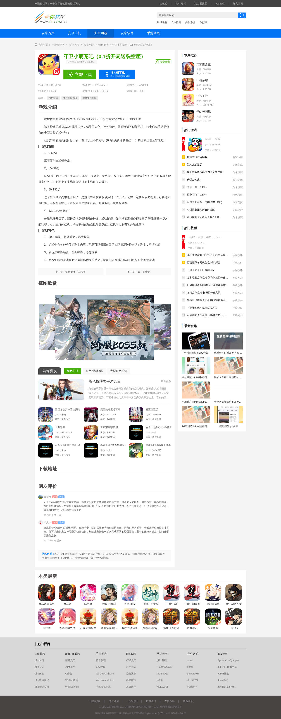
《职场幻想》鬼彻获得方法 (202, 307)
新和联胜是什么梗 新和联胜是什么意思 (208, 277)
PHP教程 (162, 22)
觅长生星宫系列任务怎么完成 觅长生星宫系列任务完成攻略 (220, 255)
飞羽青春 (60, 427)
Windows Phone (105, 673)
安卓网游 (100, 33)
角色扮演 (103, 44)
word (189, 660)
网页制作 (162, 653)
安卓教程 (101, 660)
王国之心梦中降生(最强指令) (67, 409)
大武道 (47, 628)
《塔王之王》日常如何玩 (201, 270)
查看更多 (166, 381)
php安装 (39, 673)
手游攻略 (238, 255)
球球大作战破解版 (197, 157)
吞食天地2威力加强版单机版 (158, 427)
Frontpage (162, 673)
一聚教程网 (58, 44)
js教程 (160, 680)
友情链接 (170, 701)
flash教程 (181, 3)
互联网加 (199, 248)
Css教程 (176, 22)
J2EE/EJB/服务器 (227, 667)
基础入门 (70, 660)
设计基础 (162, 660)
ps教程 (163, 3)
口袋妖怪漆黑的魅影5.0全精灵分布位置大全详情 (214, 285)
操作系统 (190, 22)
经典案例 (131, 673)
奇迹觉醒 (213, 628)
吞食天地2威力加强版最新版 (112, 445)
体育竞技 (238, 202)
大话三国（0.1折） (197, 187)
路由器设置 (200, 3)
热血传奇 (192, 628)
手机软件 (238, 262)
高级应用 (131, 686)
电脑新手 (192, 686)
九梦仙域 (129, 603)
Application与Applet (228, 660)
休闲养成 (238, 164)
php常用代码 (42, 680)
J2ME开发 (223, 673)
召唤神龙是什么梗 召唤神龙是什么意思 (208, 315)
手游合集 (153, 33)
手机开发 (101, 653)
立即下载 (83, 74)
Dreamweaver (164, 667)
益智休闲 (238, 157)
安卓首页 (48, 33)
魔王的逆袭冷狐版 (110, 409)
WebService (72, 686)
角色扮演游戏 (70, 98)
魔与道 (67, 603)
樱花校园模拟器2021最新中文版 (205, 172)
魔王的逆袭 (152, 409)
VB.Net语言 (71, 680)
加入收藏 (238, 3)
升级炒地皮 (193, 179)
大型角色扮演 (90, 98)
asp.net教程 (72, 653)
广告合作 (151, 701)
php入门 (39, 660)
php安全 (39, 667)
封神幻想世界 (150, 603)
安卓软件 (127, 33)
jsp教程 (222, 653)
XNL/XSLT (162, 686)
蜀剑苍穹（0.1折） (197, 194)
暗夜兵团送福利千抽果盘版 (158, 445)
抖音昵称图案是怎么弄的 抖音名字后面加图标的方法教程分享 (221, 300)
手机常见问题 (103, 686)
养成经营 (238, 209)
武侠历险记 (109, 603)
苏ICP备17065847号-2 (170, 707)
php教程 (40, 653)
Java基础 (223, 680)
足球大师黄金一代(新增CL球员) (204, 202)
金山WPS (192, 680)
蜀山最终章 (143, 271)
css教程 (131, 653)
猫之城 (88, 603)
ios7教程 (100, 667)
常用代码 (131, 667)
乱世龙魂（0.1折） (75, 271)
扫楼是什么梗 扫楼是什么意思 (203, 292)
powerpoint (193, 673)
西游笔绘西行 (150, 628)
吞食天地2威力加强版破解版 (67, 445)
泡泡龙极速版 (194, 164)
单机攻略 (238, 285)
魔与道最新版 (47, 603)
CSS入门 (131, 660)
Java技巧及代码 (226, 686)
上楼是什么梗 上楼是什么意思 (204, 237)
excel (190, 667)
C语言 (68, 673)
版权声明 (188, 701)
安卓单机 (74, 33)
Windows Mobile (105, 680)
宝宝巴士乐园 (212, 139)
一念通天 (233, 628)
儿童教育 (216, 150)
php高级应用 (42, 686)
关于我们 (114, 701)
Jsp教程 (220, 3)
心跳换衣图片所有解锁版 (201, 209)
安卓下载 (74, 44)
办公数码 (193, 653)
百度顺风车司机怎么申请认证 (203, 262)
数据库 (203, 22)
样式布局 (131, 680)
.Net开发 (70, 667)
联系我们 (132, 701)
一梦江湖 (171, 603)
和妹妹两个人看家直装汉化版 (203, 217)
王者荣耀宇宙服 (109, 427)
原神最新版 (213, 603)
